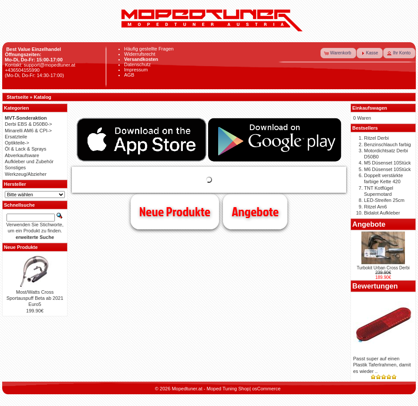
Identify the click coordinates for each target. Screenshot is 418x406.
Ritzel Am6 (375, 206)
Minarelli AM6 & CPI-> (28, 130)
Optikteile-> (17, 142)
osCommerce (266, 388)
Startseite (17, 97)
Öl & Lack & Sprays (25, 148)
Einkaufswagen (369, 108)
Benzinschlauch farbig (387, 144)
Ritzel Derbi (376, 138)
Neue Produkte (174, 211)
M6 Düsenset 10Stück (387, 169)
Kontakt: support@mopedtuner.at (40, 64)
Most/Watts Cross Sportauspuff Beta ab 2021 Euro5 (35, 298)
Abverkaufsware (22, 155)
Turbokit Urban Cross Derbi (383, 267)
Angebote (255, 211)
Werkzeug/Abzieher (26, 174)
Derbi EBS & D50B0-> (28, 124)
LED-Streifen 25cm (384, 200)
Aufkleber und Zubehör (29, 161)
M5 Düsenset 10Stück (387, 162)
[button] (338, 53)
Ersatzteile (16, 136)
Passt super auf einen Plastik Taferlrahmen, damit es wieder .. (382, 365)
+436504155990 (22, 70)
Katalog (42, 97)
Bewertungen (375, 286)
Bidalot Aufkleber (382, 212)
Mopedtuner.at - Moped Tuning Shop (210, 388)
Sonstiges (15, 167)
